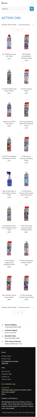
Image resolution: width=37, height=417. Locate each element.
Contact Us (5, 376)
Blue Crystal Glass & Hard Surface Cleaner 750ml (9, 193)
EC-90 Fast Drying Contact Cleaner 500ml (26, 296)
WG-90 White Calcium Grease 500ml (9, 296)
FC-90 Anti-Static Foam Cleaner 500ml (9, 90)
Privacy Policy (6, 356)
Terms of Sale (6, 379)
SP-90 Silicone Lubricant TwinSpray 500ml (26, 158)
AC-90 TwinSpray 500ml (26, 90)
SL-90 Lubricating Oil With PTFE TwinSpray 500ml (26, 123)
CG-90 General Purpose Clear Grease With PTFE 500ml (26, 193)
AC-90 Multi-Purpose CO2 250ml (9, 55)
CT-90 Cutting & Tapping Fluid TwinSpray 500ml (9, 262)
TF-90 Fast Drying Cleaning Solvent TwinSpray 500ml (26, 228)
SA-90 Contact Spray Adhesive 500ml (26, 261)
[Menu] (5, 3)
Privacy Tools (6, 359)
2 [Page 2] (17, 29)
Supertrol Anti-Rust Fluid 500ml (9, 122)
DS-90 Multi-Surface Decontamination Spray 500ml (9, 228)
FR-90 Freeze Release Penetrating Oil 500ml (9, 157)
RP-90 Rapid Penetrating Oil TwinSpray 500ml (26, 56)
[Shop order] (26, 25)
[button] (32, 3)
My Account (6, 371)
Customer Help (7, 374)
